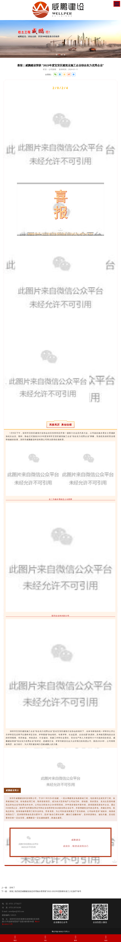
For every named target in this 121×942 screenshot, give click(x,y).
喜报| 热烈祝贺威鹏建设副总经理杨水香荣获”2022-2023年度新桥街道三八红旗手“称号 (45, 891)
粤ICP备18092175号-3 (60, 931)
